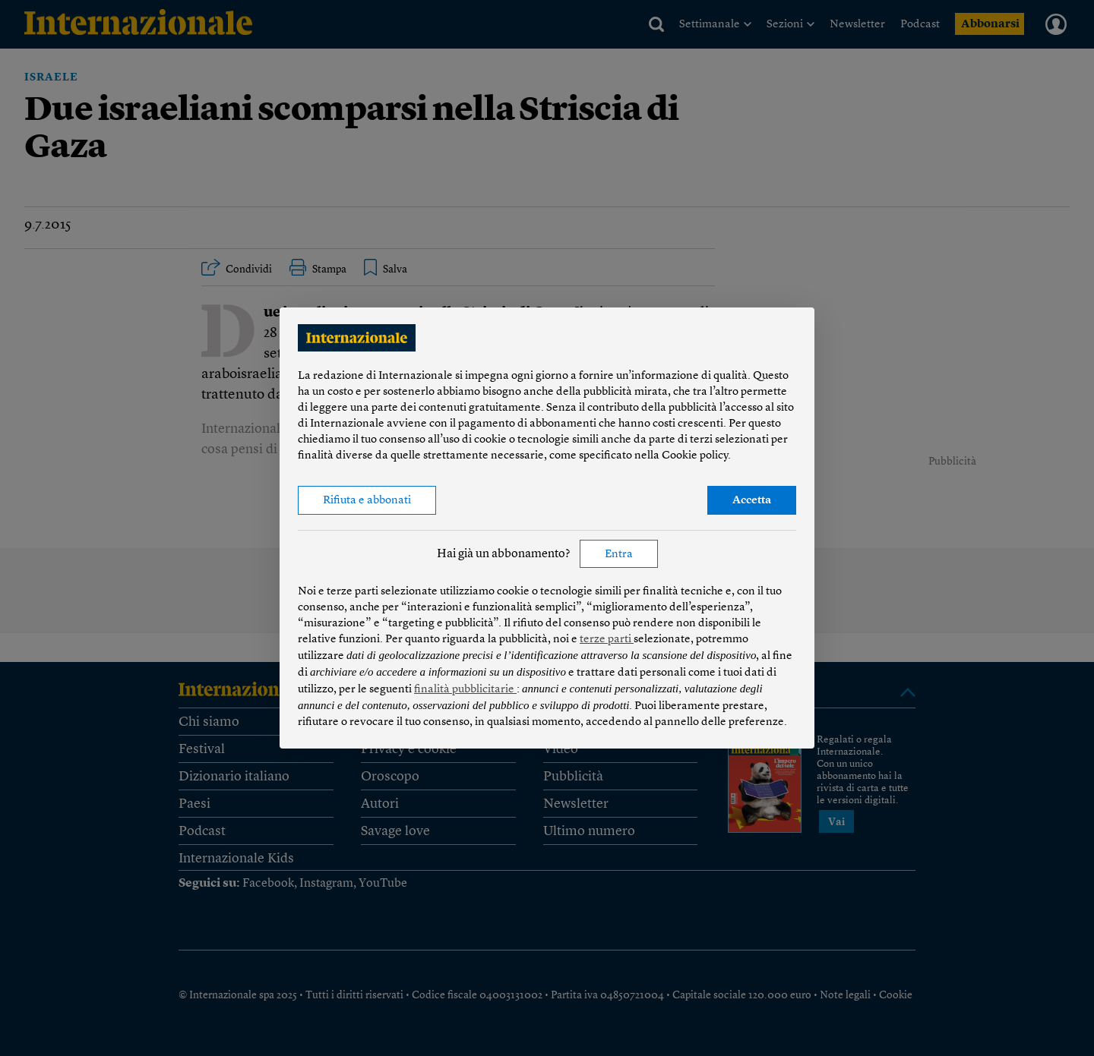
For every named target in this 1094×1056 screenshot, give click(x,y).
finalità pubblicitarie (465, 689)
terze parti (607, 639)
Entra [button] (619, 554)
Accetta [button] (751, 500)
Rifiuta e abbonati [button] (367, 500)
